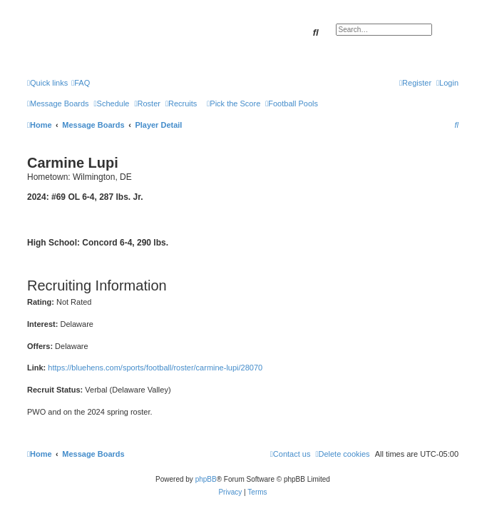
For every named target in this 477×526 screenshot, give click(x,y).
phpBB (206, 479)
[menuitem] (80, 82)
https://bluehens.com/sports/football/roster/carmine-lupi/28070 (155, 367)
